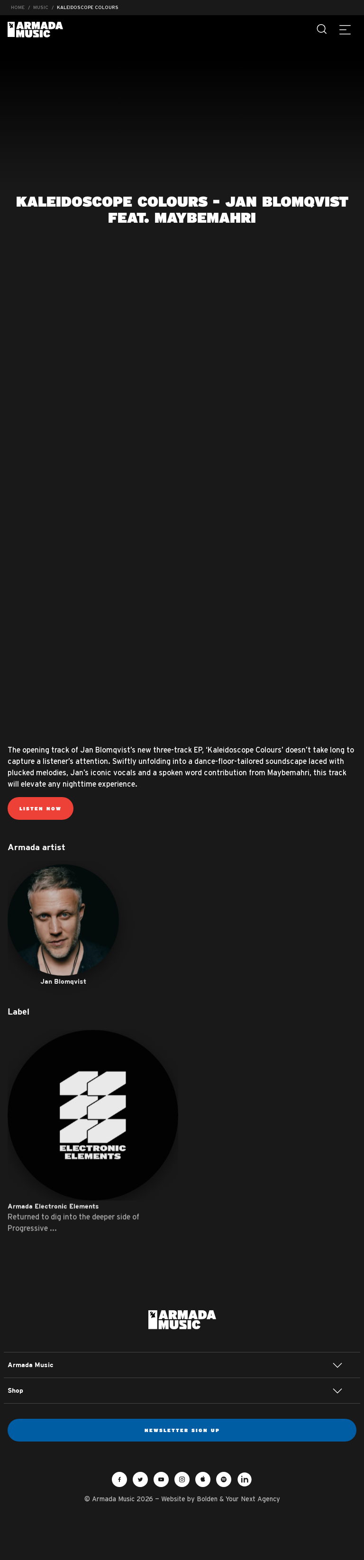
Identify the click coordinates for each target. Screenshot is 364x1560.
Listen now (40, 808)
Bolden (207, 1499)
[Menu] (345, 29)
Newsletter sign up (182, 1430)
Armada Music (35, 29)
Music (40, 7)
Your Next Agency (253, 1499)
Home (18, 7)
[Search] (322, 29)
